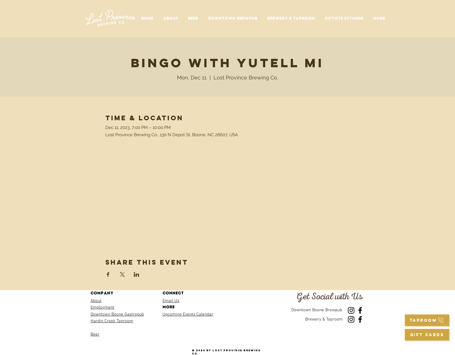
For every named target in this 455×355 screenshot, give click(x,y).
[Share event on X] (122, 274)
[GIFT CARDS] (427, 335)
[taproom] (427, 320)
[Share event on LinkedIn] (136, 274)
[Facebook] (360, 310)
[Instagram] (351, 310)
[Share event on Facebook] (108, 274)
